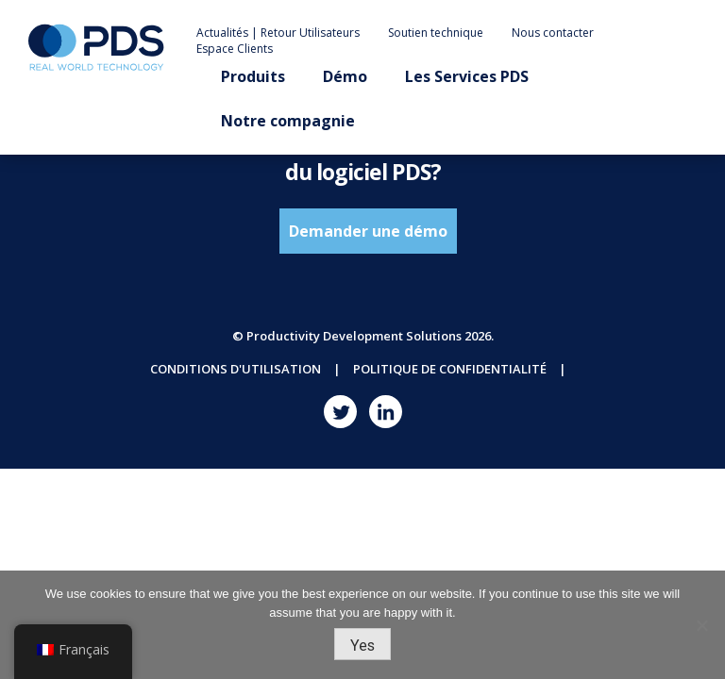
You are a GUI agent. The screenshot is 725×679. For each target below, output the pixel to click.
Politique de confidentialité (450, 368)
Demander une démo (368, 231)
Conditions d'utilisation (235, 368)
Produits (253, 76)
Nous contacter (553, 33)
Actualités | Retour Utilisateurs (278, 33)
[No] (701, 625)
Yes (362, 645)
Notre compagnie (288, 120)
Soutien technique (435, 33)
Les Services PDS (467, 76)
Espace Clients (234, 49)
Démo (345, 76)
